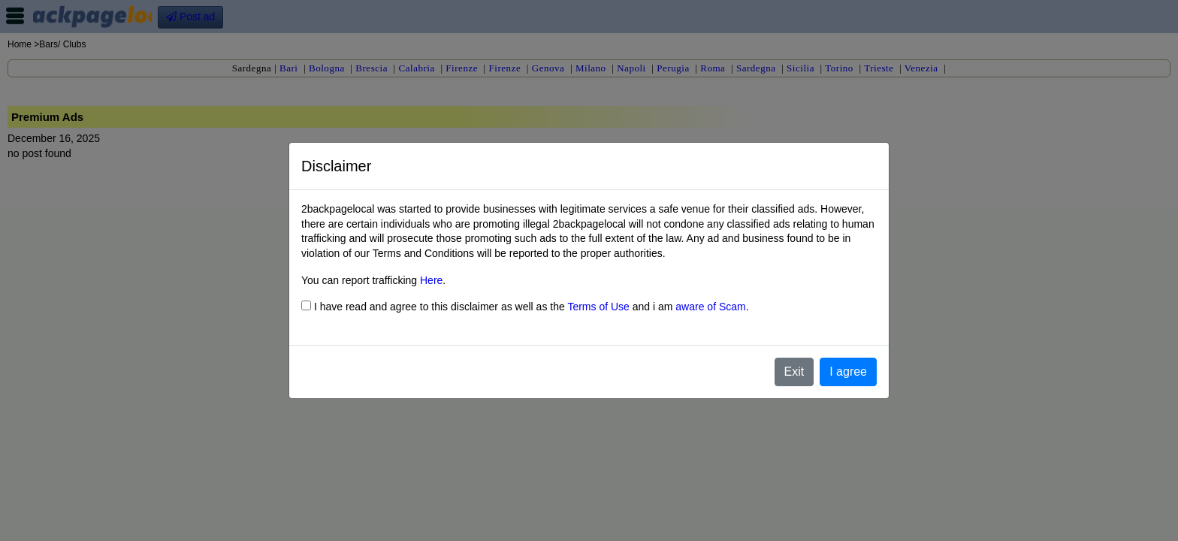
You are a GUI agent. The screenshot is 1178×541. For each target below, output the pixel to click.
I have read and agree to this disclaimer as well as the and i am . (525, 307)
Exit (794, 371)
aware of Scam (710, 307)
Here (431, 280)
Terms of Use (598, 307)
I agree (848, 371)
